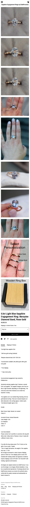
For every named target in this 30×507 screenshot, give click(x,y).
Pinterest (15, 494)
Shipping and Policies (17, 486)
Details (3, 345)
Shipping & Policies (11, 345)
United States (10, 325)
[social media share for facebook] (1, 339)
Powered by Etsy (4, 504)
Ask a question (13, 339)
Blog (6, 486)
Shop (2, 486)
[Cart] (28, 2)
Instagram (9, 494)
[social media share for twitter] (5, 339)
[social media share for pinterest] (8, 339)
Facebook (3, 494)
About (9, 486)
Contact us (3, 488)
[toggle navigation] (2, 2)
